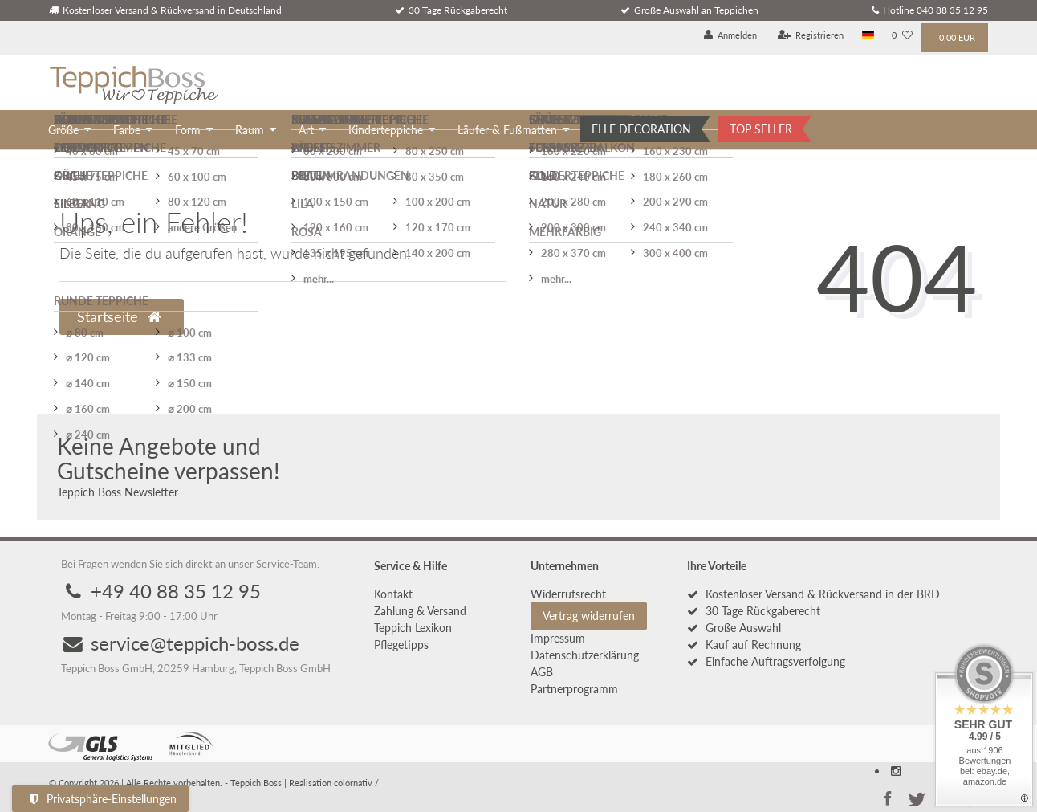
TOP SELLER (761, 129)
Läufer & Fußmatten (507, 130)
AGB (542, 672)
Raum (249, 130)
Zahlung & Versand (420, 611)
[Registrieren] (811, 35)
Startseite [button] (119, 316)
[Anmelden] (731, 35)
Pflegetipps (401, 644)
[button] (887, 797)
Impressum (558, 638)
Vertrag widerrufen (589, 615)
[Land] (868, 35)
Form (188, 130)
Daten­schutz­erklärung (585, 655)
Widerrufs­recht (568, 594)
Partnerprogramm (574, 689)
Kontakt (393, 594)
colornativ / (356, 782)
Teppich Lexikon (413, 628)
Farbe (126, 130)
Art (306, 130)
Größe (63, 130)
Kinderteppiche (385, 130)
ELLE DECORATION (641, 129)
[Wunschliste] (902, 35)
